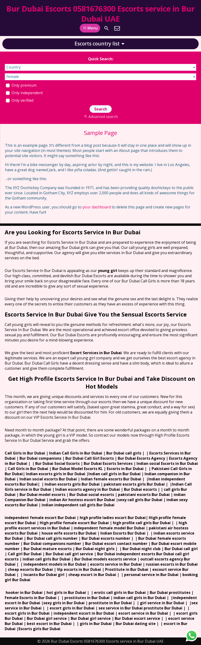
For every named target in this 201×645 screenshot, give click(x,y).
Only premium (21, 85)
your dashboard (97, 207)
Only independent (24, 92)
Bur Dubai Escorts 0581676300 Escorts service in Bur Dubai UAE (100, 14)
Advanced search (100, 116)
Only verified (19, 100)
